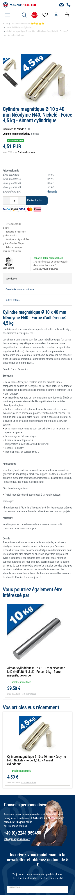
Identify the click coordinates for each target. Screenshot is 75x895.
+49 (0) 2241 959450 (45, 269)
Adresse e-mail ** (15, 887)
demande (52, 191)
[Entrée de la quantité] (14, 200)
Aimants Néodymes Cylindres (19, 27)
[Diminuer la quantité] (6, 200)
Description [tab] (11, 278)
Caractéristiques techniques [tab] (20, 289)
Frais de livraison (26, 152)
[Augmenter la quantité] (22, 200)
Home (5, 23)
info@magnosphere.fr (17, 839)
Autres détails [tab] (12, 300)
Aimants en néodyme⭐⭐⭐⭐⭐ (28, 23)
